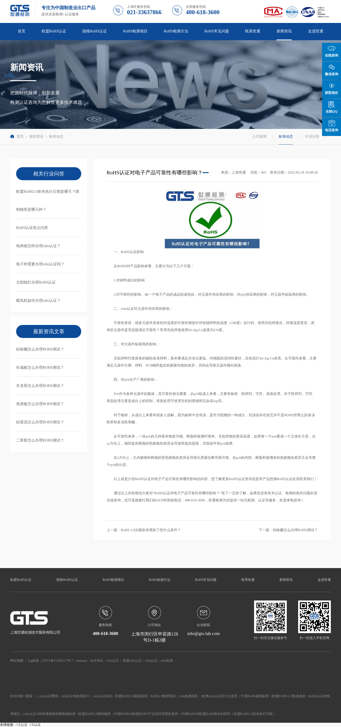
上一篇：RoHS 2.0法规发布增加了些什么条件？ (144, 530)
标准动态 (56, 136)
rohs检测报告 (188, 696)
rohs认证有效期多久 (75, 696)
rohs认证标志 (102, 696)
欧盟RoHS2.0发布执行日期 (253, 714)
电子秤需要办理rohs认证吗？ (40, 264)
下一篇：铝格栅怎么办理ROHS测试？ (288, 530)
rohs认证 (113, 660)
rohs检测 (167, 660)
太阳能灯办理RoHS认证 (36, 282)
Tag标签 (33, 660)
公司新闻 (259, 136)
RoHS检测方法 (176, 31)
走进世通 (315, 31)
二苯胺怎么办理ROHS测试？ (40, 440)
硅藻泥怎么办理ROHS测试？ (40, 422)
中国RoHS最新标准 (255, 696)
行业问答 (312, 136)
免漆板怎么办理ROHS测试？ (40, 404)
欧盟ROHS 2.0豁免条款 (288, 696)
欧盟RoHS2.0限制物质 (95, 714)
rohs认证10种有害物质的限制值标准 (49, 714)
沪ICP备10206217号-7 (57, 660)
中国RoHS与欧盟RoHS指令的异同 (205, 714)
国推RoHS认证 (94, 31)
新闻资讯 (284, 31)
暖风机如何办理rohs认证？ (38, 300)
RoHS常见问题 (216, 31)
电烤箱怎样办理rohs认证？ (38, 246)
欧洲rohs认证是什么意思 (220, 696)
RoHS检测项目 (135, 31)
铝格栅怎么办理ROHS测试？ (40, 349)
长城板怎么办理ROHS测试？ (40, 367)
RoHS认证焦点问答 (32, 228)
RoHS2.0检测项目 (163, 696)
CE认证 (22, 725)
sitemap (81, 660)
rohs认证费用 (48, 696)
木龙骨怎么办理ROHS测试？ (40, 386)
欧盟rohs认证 (132, 660)
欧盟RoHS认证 (54, 31)
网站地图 (16, 660)
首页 (21, 31)
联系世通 (252, 31)
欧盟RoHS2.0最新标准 (131, 696)
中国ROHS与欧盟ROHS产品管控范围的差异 (146, 714)
